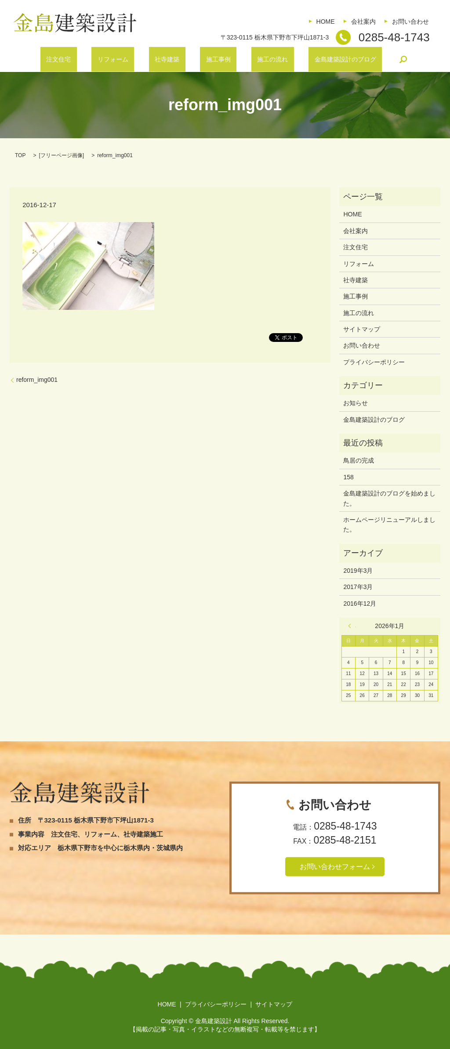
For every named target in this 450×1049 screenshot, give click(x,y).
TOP (20, 155)
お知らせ (355, 402)
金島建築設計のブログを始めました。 (389, 498)
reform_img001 (37, 379)
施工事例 (212, 59)
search (367, 59)
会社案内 (363, 21)
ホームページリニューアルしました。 (389, 524)
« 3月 (352, 626)
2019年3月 (358, 570)
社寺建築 (172, 59)
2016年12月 (359, 603)
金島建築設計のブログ (315, 59)
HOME (325, 21)
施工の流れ (255, 59)
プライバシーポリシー (374, 362)
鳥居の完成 (358, 460)
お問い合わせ (410, 21)
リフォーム (130, 59)
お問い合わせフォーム (335, 866)
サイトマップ (361, 329)
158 (348, 477)
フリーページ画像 (61, 155)
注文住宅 (88, 59)
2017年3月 (358, 586)
